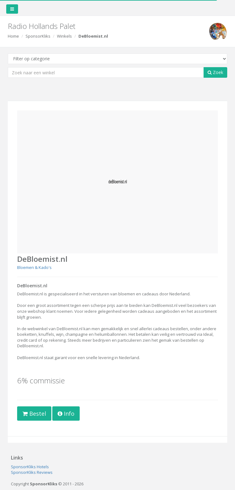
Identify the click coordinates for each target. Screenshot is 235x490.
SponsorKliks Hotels (30, 466)
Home (13, 36)
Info (66, 413)
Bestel (34, 413)
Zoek (215, 72)
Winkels (64, 36)
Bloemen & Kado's (34, 267)
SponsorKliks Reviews (32, 472)
